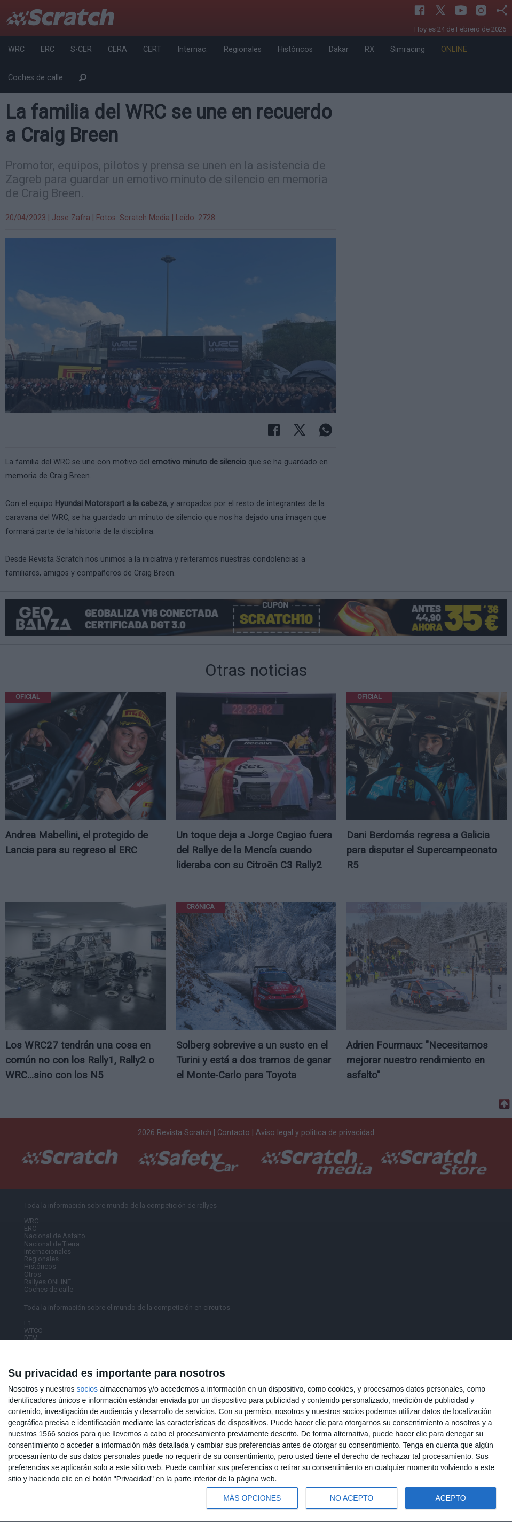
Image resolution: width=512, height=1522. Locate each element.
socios (87, 1389)
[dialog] (256, 1431)
